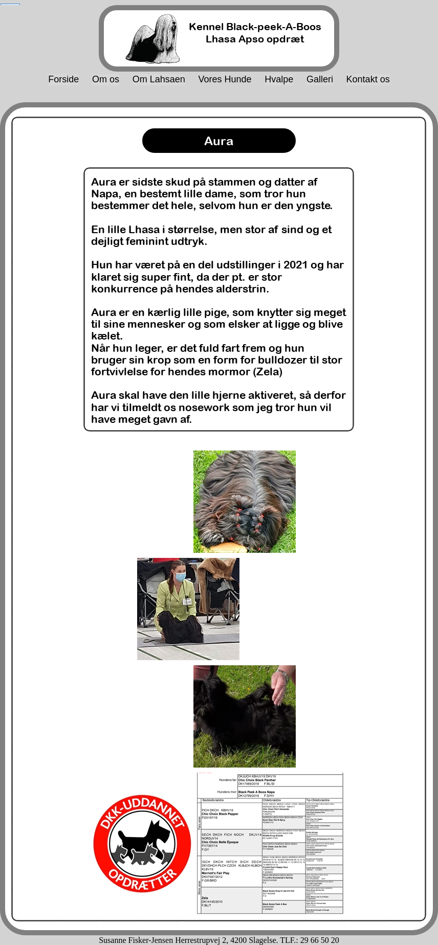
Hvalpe (279, 79)
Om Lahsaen (159, 79)
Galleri (319, 79)
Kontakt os (368, 79)
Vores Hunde (224, 79)
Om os (105, 79)
